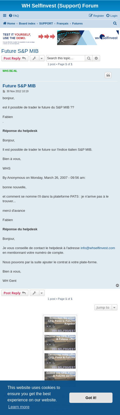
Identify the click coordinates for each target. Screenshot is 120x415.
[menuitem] (14, 16)
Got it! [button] (91, 398)
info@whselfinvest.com (98, 248)
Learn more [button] (18, 407)
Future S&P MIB (20, 51)
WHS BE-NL (10, 71)
